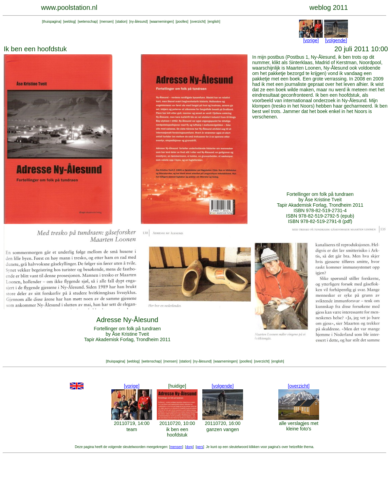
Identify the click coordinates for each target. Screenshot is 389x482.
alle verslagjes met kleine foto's (298, 426)
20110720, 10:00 (177, 423)
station (121, 21)
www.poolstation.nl (69, 7)
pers (200, 447)
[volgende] (336, 40)
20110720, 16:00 (222, 423)
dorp (189, 447)
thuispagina (51, 21)
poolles (182, 21)
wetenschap (88, 21)
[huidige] (177, 386)
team (131, 429)
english (213, 21)
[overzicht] (299, 386)
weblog (69, 21)
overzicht (198, 21)
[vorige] (311, 40)
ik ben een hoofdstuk (177, 432)
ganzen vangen (222, 429)
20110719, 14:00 (131, 423)
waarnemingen (162, 21)
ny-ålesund (138, 21)
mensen (106, 21)
